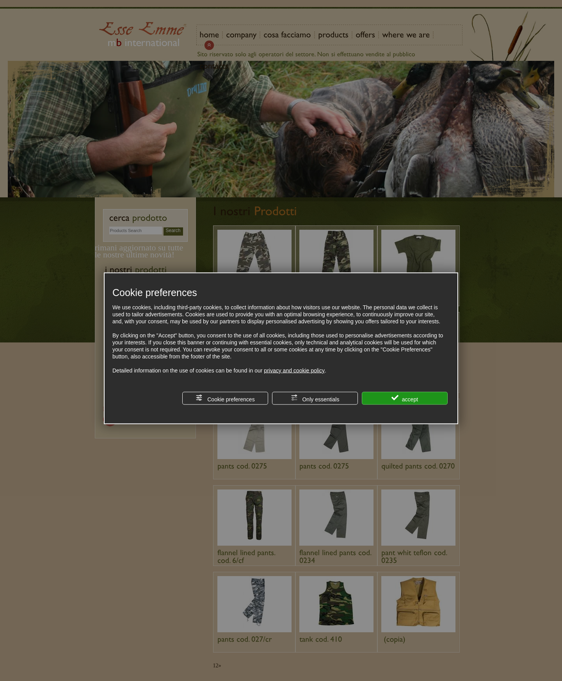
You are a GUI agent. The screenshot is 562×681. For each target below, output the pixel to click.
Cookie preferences (225, 398)
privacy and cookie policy (294, 370)
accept (404, 398)
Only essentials (315, 398)
